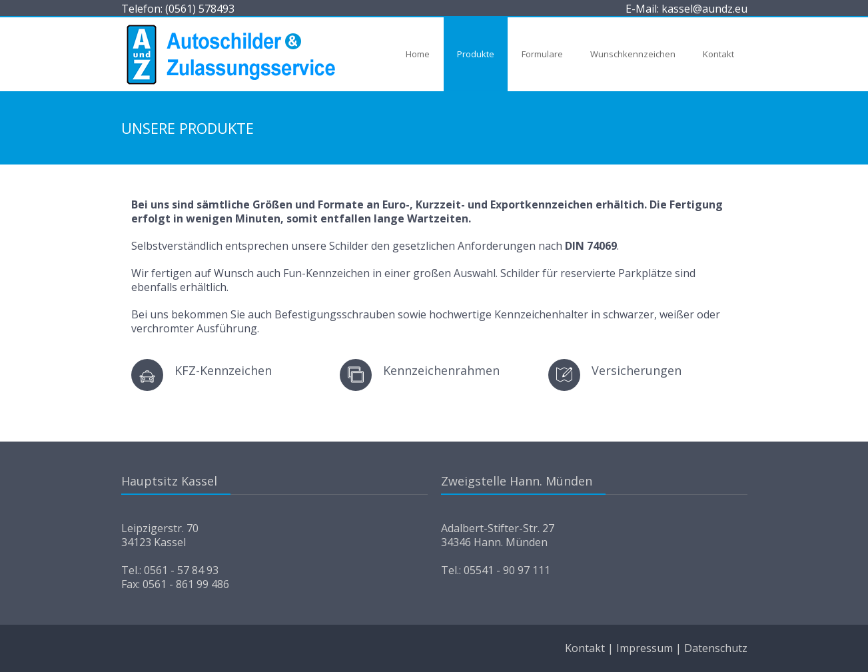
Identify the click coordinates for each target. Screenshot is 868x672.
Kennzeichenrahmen (441, 370)
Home (418, 54)
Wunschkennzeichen (632, 54)
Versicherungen (636, 370)
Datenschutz (715, 648)
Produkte (475, 54)
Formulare (542, 54)
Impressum (644, 648)
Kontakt (718, 54)
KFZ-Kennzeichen (223, 370)
